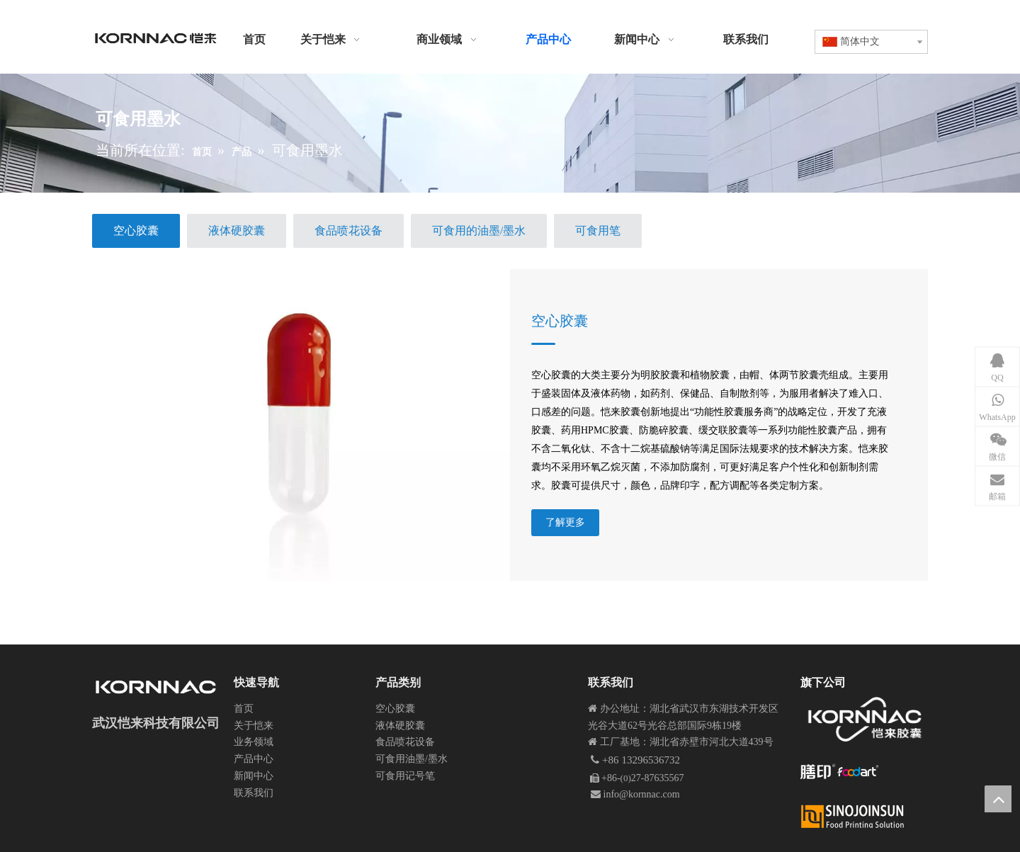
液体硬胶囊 (400, 725)
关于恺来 (253, 725)
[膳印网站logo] (839, 772)
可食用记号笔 (405, 776)
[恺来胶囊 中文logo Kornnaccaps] (864, 719)
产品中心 (253, 759)
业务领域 (253, 742)
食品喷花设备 (405, 742)
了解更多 (565, 522)
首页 (244, 708)
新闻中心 (253, 776)
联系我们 (253, 793)
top (998, 798)
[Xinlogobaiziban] (863, 816)
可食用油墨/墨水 (411, 759)
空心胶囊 (559, 321)
